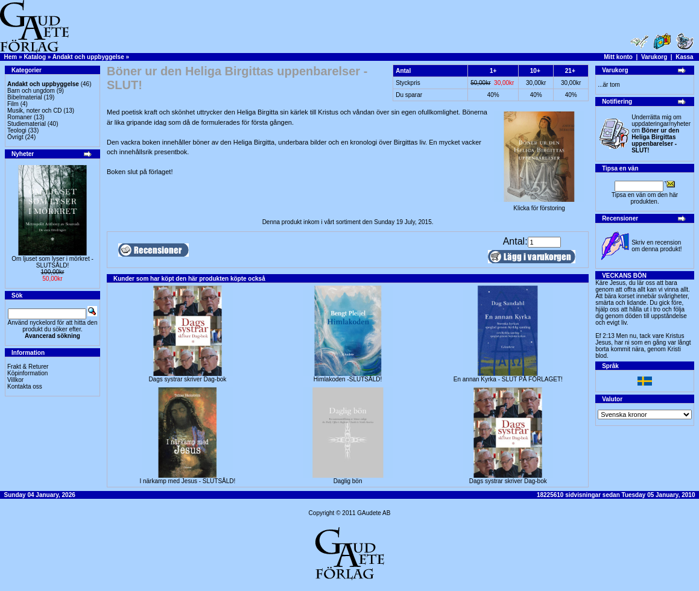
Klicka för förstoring (539, 205)
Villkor (15, 380)
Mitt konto (618, 57)
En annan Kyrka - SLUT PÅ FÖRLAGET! (508, 379)
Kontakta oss (24, 386)
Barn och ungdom (31, 90)
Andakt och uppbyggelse (88, 57)
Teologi (17, 130)
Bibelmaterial (24, 97)
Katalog (35, 57)
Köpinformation (27, 373)
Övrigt (15, 137)
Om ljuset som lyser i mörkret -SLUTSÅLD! (52, 262)
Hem (10, 57)
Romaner (19, 117)
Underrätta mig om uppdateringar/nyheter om (661, 134)
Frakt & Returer (27, 366)
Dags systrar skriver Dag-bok (187, 379)
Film (13, 104)
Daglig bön (348, 481)
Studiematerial (26, 123)
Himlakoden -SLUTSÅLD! (348, 379)
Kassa (684, 57)
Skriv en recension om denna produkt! (656, 245)
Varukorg (654, 57)
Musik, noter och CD (34, 110)
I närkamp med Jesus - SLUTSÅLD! (187, 481)
